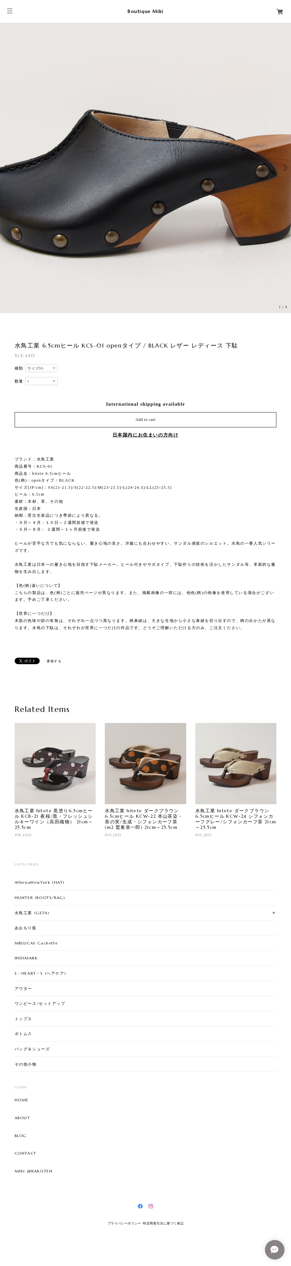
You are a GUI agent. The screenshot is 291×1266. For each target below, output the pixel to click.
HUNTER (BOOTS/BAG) (40, 897)
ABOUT (22, 1118)
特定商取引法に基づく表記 (163, 1223)
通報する (54, 661)
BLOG (21, 1135)
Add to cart (145, 419)
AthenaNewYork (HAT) (40, 882)
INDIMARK (26, 958)
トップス (23, 1018)
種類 (19, 368)
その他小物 (26, 1064)
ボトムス (23, 1033)
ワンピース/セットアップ (40, 1003)
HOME (22, 1100)
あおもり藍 (26, 927)
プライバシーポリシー (124, 1223)
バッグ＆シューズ (32, 1048)
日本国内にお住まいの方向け (146, 435)
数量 (19, 381)
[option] (145, 168)
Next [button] (284, 167)
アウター (23, 988)
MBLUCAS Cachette (36, 943)
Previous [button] (6, 167)
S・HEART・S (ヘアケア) (40, 973)
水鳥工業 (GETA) (32, 912)
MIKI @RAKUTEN (34, 1171)
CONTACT (25, 1153)
